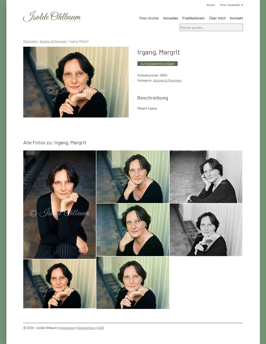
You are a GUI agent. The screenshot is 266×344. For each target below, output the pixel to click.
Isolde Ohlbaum (51, 17)
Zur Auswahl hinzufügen (157, 63)
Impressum (68, 328)
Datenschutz (87, 328)
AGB (101, 328)
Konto (211, 5)
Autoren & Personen (53, 41)
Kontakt (236, 18)
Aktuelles (170, 18)
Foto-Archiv (149, 18)
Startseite (30, 41)
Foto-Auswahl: (231, 5)
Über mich (217, 18)
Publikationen (193, 18)
